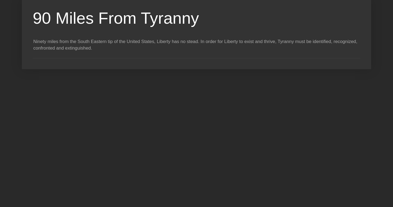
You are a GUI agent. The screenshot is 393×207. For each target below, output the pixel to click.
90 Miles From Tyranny (116, 18)
